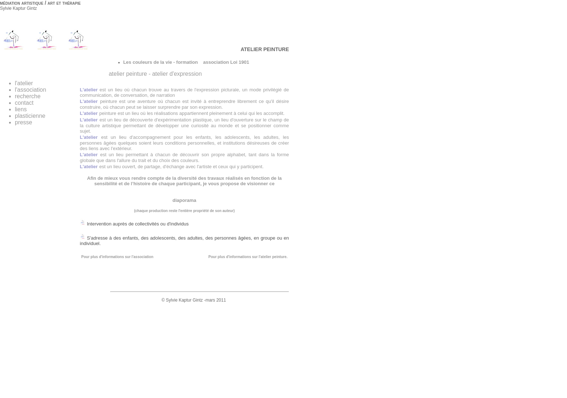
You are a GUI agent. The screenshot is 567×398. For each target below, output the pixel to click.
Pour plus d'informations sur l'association (117, 257)
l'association (30, 90)
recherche (27, 96)
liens (21, 109)
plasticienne (30, 116)
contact (24, 103)
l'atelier (24, 83)
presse (23, 122)
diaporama (184, 200)
